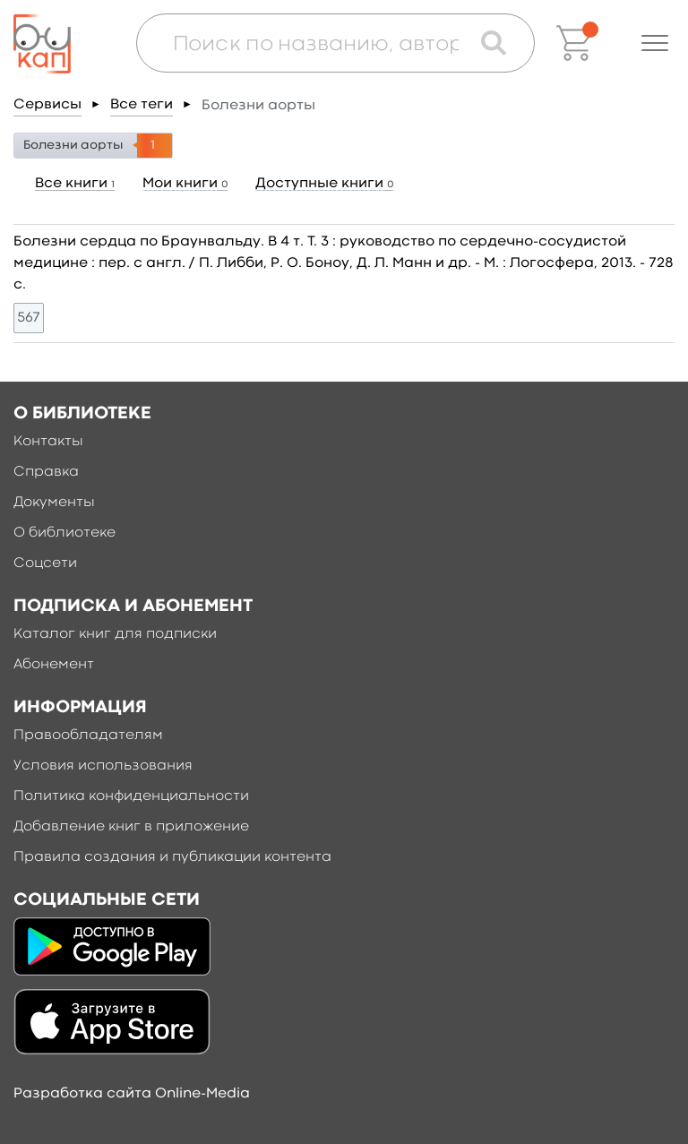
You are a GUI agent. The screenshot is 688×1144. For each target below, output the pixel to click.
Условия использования (103, 766)
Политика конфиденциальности (131, 796)
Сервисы (47, 105)
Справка (46, 472)
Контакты (48, 441)
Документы (54, 502)
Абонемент (53, 664)
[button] (655, 43)
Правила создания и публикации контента (172, 857)
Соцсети (45, 563)
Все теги (141, 105)
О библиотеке (64, 533)
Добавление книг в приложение (131, 827)
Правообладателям (88, 735)
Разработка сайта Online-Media (131, 1094)
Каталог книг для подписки (115, 634)
